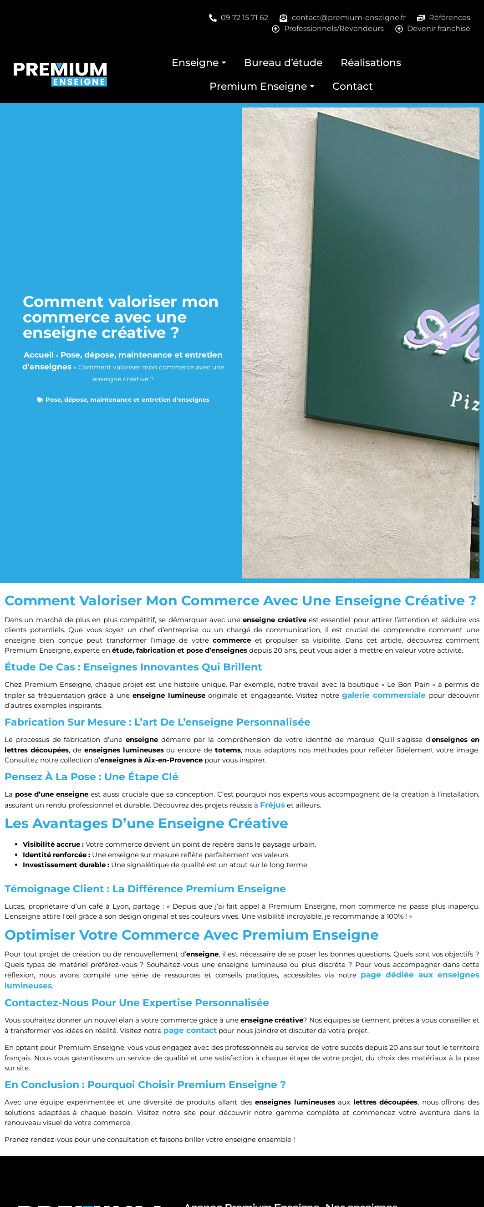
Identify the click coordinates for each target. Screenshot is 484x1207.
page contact (190, 1030)
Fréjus (272, 804)
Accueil (39, 354)
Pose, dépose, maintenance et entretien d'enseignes (127, 399)
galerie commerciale (384, 695)
